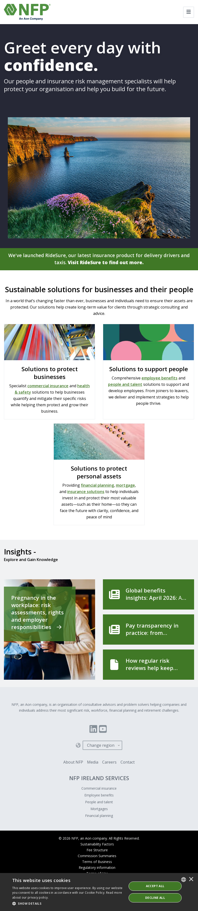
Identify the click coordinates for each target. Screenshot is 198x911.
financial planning (97, 485)
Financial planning (99, 816)
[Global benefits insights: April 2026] (148, 595)
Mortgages (99, 809)
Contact (128, 762)
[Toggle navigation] (188, 12)
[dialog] (99, 892)
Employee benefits (99, 795)
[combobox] (183, 879)
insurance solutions (85, 492)
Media (92, 762)
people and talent (125, 385)
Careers (109, 762)
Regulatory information (97, 868)
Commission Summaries (97, 856)
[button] (67, 903)
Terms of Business (97, 862)
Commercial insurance (99, 788)
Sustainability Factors (97, 844)
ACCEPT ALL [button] (155, 886)
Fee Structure (97, 850)
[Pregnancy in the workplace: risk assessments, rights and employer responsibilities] (49, 630)
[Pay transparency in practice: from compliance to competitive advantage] (148, 630)
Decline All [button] (155, 898)
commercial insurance (47, 386)
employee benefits (159, 378)
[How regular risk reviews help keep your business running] (148, 665)
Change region (100, 745)
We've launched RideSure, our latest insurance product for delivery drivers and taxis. (99, 259)
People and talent (99, 802)
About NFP (73, 762)
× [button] (191, 879)
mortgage (125, 485)
